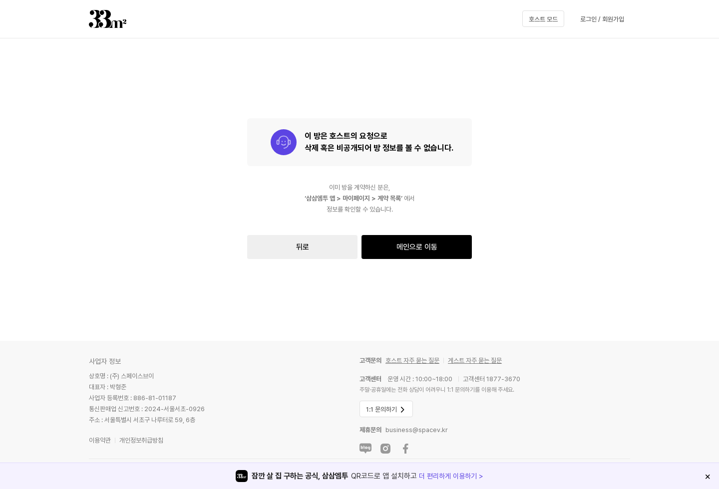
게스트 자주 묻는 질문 (475, 360)
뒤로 (302, 247)
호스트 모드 (543, 19)
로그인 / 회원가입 (602, 19)
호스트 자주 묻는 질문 (412, 360)
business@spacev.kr (416, 430)
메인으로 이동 (416, 247)
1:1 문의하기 (386, 410)
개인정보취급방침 (141, 440)
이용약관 (100, 440)
